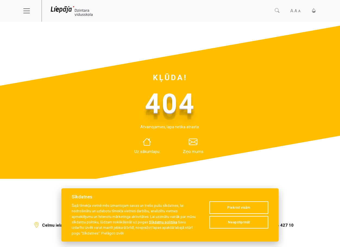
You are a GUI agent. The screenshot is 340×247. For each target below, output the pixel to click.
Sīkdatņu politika (163, 222)
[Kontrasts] (313, 10)
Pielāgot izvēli (112, 233)
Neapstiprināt (239, 222)
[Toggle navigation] (30, 11)
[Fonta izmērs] (295, 10)
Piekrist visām (238, 207)
